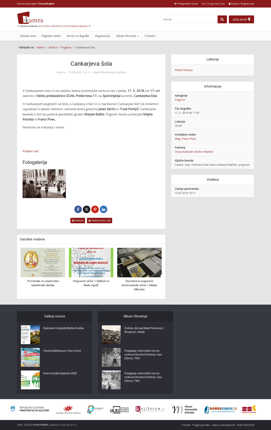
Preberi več (31, 151)
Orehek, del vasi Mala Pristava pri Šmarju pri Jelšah (143, 330)
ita (216, 3)
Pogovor (180, 99)
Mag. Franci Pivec (185, 138)
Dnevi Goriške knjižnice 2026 (60, 373)
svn (204, 3)
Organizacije (102, 35)
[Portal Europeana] (95, 409)
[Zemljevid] (241, 19)
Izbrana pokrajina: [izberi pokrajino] (35, 3)
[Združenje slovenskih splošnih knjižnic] (150, 409)
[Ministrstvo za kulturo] (29, 410)
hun (222, 3)
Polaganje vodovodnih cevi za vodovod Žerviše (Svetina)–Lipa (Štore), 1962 (143, 354)
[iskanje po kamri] (189, 19)
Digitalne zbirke (51, 35)
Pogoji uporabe (201, 425)
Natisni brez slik (99, 220)
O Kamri (150, 35)
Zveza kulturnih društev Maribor (194, 151)
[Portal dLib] (119, 409)
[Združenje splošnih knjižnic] (249, 409)
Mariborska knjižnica (113, 72)
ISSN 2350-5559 (245, 425)
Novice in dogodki (78, 35)
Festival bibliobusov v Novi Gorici (62, 350)
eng (210, 3)
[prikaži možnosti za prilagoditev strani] (186, 3)
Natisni (78, 220)
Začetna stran (28, 35)
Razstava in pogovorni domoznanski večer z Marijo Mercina (139, 285)
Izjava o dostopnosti (223, 425)
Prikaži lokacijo (184, 70)
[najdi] (222, 19)
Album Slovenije (126, 35)
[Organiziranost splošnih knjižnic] (68, 409)
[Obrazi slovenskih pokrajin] (184, 409)
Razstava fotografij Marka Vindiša (63, 328)
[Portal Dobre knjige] (221, 409)
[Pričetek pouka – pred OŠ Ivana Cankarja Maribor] (44, 183)
